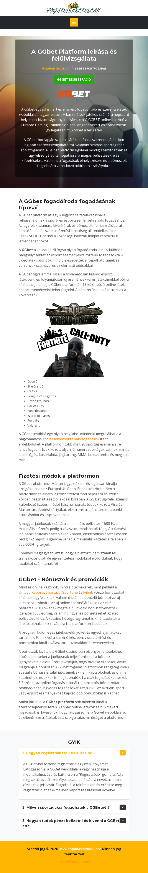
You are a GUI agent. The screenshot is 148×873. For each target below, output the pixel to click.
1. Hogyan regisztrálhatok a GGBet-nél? (58, 753)
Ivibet (87, 592)
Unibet (24, 592)
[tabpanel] (74, 108)
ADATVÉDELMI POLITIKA (75, 862)
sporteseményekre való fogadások (71, 439)
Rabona (37, 592)
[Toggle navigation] (74, 22)
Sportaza (53, 592)
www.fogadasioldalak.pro (80, 848)
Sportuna (70, 592)
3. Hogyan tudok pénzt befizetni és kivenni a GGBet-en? (71, 823)
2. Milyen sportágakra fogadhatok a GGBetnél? (66, 807)
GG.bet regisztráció (74, 79)
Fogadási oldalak (55, 68)
